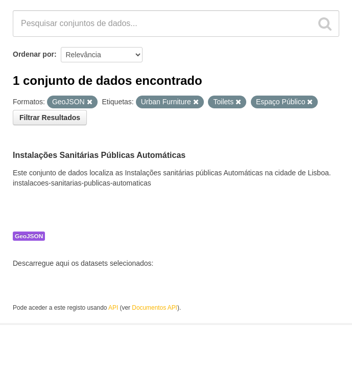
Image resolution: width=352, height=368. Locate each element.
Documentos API (154, 307)
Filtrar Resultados (49, 117)
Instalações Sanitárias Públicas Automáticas (99, 155)
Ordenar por (33, 54)
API (113, 307)
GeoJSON (29, 236)
